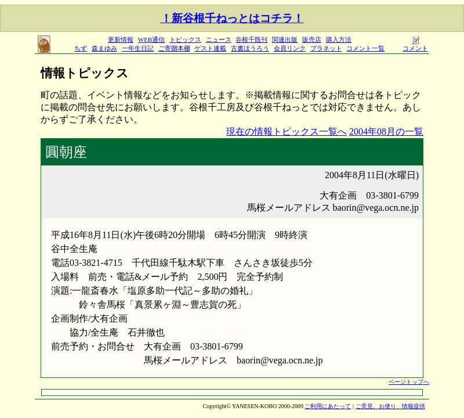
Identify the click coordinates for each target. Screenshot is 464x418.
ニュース (218, 39)
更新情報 (120, 39)
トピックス (185, 39)
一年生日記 (138, 48)
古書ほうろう (250, 48)
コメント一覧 (365, 48)
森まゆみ (104, 48)
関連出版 (285, 39)
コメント (415, 45)
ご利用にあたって (327, 406)
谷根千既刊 (251, 39)
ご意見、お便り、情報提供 (390, 406)
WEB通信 (151, 39)
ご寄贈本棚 (174, 48)
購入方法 (338, 39)
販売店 (311, 39)
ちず (80, 48)
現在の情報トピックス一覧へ (286, 131)
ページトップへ (409, 382)
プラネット (326, 48)
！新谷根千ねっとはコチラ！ (232, 18)
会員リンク (290, 48)
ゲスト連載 (210, 48)
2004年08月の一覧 (386, 131)
